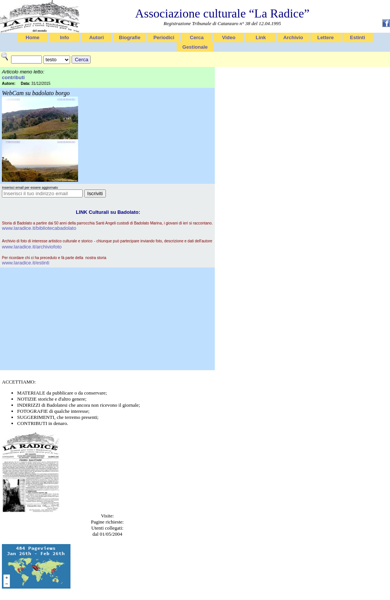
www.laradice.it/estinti (25, 263)
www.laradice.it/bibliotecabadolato (39, 228)
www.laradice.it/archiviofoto (32, 247)
